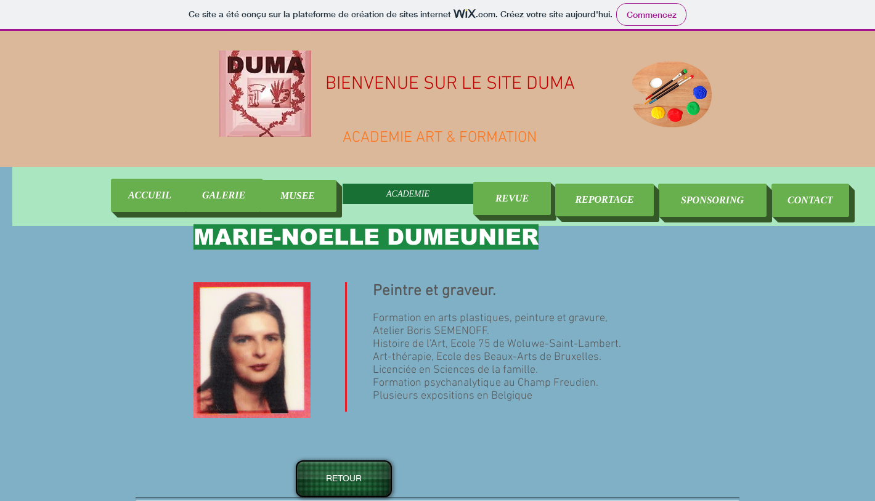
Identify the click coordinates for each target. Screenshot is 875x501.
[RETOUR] (344, 478)
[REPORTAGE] (604, 200)
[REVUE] (512, 198)
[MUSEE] (297, 196)
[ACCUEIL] (150, 195)
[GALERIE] (223, 195)
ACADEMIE (407, 193)
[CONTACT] (810, 200)
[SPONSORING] (712, 200)
